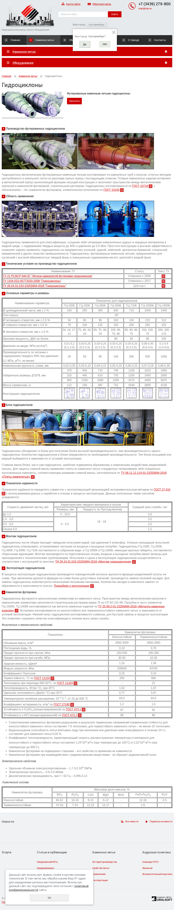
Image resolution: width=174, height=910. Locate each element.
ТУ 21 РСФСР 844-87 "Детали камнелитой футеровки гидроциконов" (48, 276)
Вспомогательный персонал (157, 874)
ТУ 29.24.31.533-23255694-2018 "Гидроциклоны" (34, 285)
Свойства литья (100, 868)
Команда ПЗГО (150, 861)
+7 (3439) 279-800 (155, 3)
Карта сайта (71, 4)
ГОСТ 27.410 (162, 489)
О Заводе (133, 40)
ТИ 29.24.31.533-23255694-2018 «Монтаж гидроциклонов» (93, 561)
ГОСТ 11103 (42, 678)
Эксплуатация (100, 880)
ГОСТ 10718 (140, 185)
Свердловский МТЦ (47, 861)
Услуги (6, 852)
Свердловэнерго (45, 868)
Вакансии (147, 868)
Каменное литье (44, 40)
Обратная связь (99, 4)
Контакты (160, 40)
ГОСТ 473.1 (73, 709)
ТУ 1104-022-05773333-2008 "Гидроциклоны (31, 280)
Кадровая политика (156, 852)
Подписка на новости (161, 821)
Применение (99, 874)
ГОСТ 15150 (111, 189)
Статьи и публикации (52, 852)
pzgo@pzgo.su (145, 8)
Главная (15, 40)
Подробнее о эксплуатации (72, 585)
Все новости (131, 821)
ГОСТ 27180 (62, 704)
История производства (104, 861)
